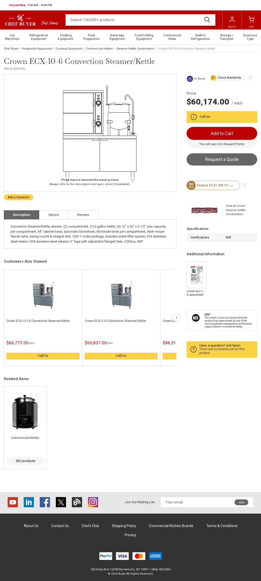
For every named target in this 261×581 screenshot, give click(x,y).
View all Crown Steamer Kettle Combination (236, 210)
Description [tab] (21, 215)
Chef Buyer (11, 48)
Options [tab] (53, 215)
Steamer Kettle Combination (135, 48)
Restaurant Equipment (37, 48)
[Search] (140, 20)
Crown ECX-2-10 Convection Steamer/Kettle (115, 321)
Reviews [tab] (83, 215)
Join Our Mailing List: (140, 502)
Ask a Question (18, 197)
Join (241, 502)
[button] (30, 5)
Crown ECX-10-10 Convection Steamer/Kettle (38, 321)
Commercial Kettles (99, 48)
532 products (25, 461)
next (176, 318)
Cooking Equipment (69, 48)
